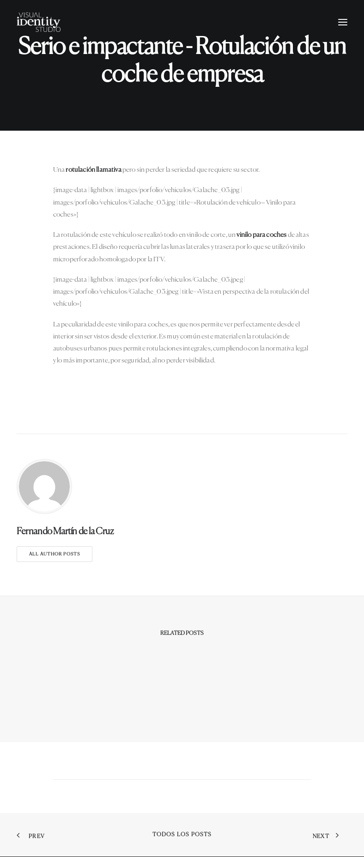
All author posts (54, 554)
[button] (343, 22)
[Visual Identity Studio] (39, 22)
